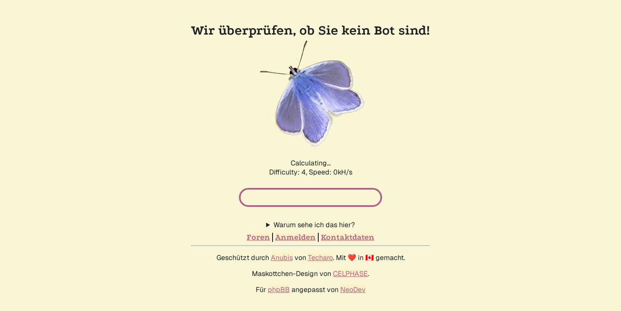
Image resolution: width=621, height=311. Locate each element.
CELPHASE (350, 249)
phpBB (279, 265)
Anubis (282, 233)
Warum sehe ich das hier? (314, 200)
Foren (258, 212)
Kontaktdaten (347, 212)
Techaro (320, 233)
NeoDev (353, 265)
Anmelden (295, 212)
